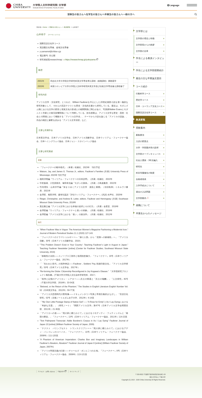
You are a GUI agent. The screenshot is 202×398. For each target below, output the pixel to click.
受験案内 (140, 128)
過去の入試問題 (143, 192)
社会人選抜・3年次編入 (147, 160)
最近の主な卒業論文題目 (148, 78)
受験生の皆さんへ (67, 14)
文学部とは (142, 31)
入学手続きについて (145, 185)
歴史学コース (142, 100)
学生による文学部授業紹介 (150, 70)
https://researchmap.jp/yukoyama (80, 60)
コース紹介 (142, 86)
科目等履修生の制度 (145, 173)
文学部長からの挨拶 (145, 45)
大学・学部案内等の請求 (147, 148)
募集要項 (140, 135)
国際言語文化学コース (146, 112)
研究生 (139, 166)
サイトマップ (74, 371)
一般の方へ (138, 14)
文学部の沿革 (142, 51)
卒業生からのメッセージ (148, 213)
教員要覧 (67, 27)
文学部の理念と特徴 (145, 38)
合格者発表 (141, 179)
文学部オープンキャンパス (148, 154)
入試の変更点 (142, 141)
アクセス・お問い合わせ (46, 371)
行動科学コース (143, 94)
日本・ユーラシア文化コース (149, 106)
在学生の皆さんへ (92, 14)
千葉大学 (61, 371)
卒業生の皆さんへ (117, 14)
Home (45, 27)
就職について (143, 205)
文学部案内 (141, 198)
